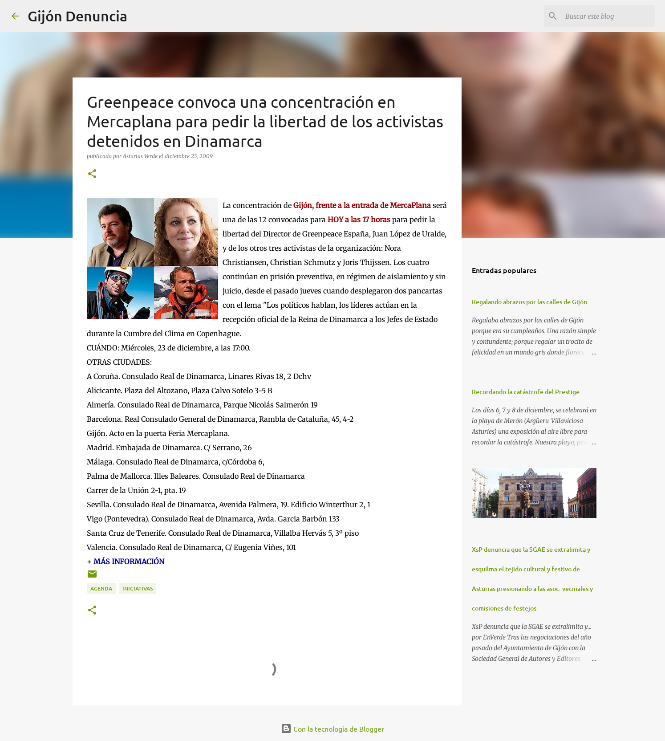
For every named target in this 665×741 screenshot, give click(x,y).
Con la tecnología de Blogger (332, 728)
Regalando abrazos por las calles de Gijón (529, 301)
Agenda (101, 588)
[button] (92, 174)
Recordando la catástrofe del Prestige (526, 391)
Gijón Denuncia (77, 15)
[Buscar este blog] (608, 16)
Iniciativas (137, 588)
